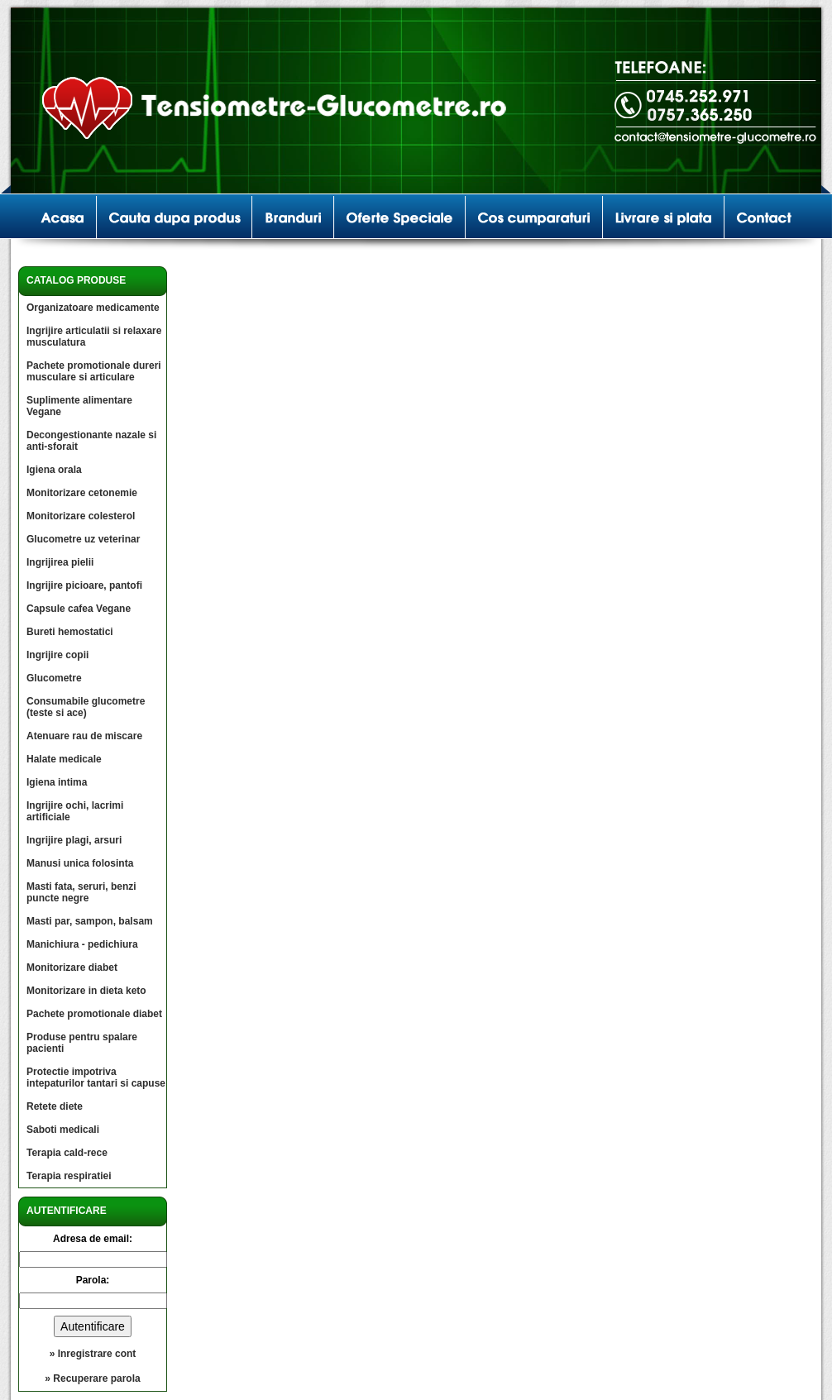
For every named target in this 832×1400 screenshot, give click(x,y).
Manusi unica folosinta (79, 863)
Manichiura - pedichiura (82, 944)
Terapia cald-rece (67, 1153)
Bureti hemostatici (69, 632)
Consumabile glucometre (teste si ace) (85, 707)
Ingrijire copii (57, 655)
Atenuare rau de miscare (84, 736)
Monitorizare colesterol (80, 516)
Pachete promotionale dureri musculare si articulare (93, 371)
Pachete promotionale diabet (94, 1014)
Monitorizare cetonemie (81, 493)
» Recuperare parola (92, 1378)
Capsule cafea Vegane (78, 608)
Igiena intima (56, 782)
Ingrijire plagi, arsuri (74, 840)
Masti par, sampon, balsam (89, 921)
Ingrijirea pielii (59, 562)
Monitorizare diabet (71, 967)
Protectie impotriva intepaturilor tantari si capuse (95, 1077)
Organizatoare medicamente (93, 307)
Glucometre (54, 678)
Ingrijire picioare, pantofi (84, 585)
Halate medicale (64, 759)
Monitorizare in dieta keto (86, 990)
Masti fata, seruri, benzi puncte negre (81, 892)
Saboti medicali (62, 1129)
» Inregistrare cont (93, 1353)
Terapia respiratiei (69, 1176)
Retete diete (54, 1106)
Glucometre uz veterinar (83, 539)
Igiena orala (54, 469)
